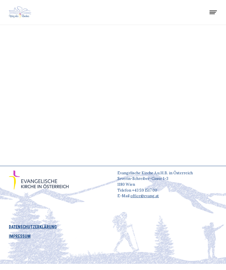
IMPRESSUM (20, 236)
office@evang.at (144, 195)
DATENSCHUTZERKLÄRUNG (33, 227)
